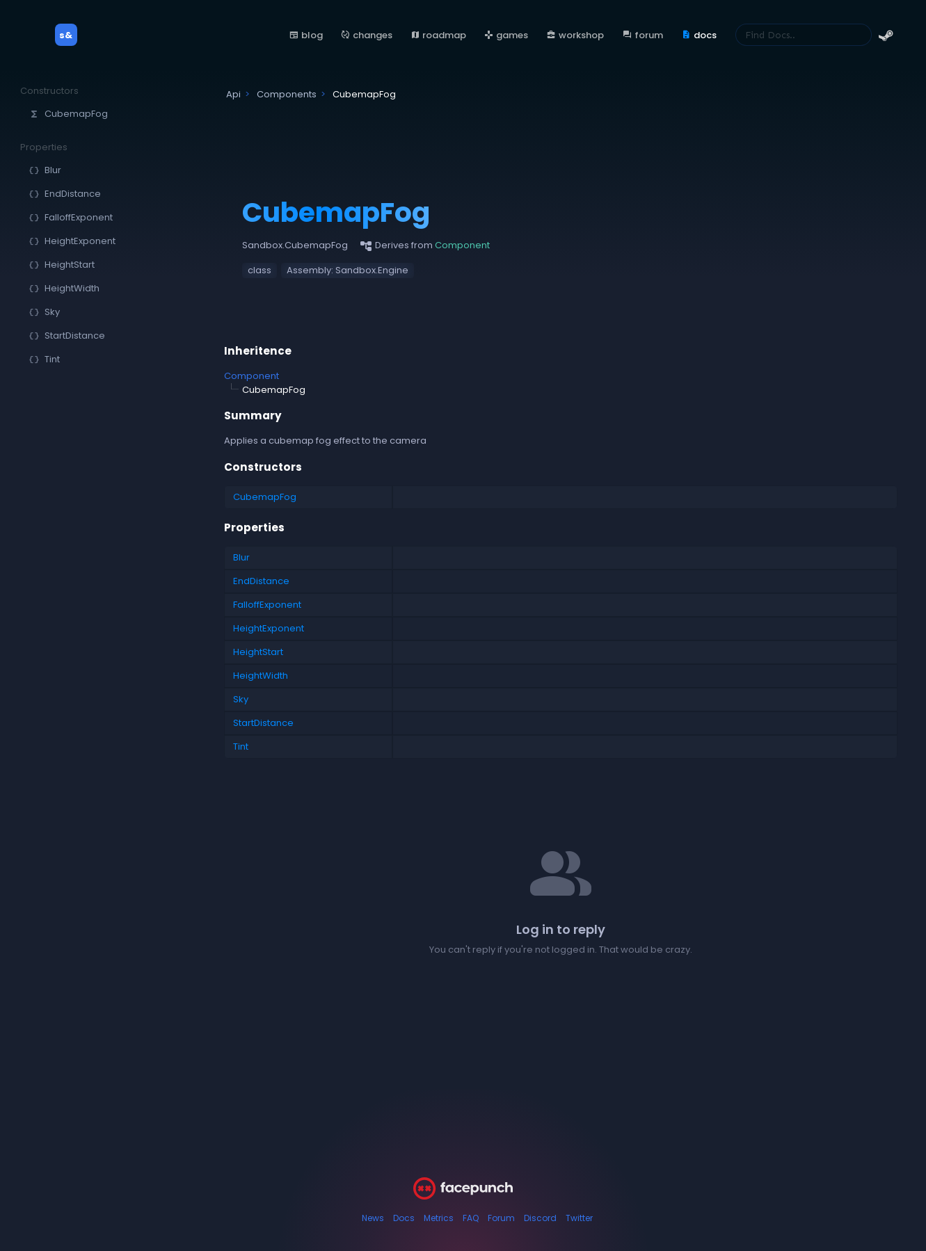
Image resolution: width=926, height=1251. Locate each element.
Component (251, 375)
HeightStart (258, 652)
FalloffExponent (267, 604)
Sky (240, 699)
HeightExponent (268, 628)
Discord (540, 1218)
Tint (240, 746)
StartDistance (263, 722)
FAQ (471, 1218)
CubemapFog (264, 496)
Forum (501, 1218)
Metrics (439, 1218)
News (373, 1218)
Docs (404, 1218)
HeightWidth (260, 675)
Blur (241, 557)
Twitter (579, 1218)
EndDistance (261, 581)
